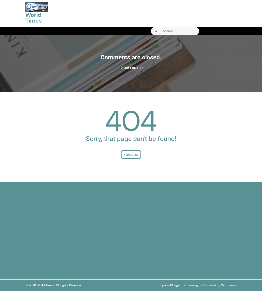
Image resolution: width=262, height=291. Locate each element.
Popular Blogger (170, 285)
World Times (33, 17)
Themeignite (194, 285)
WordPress (228, 285)
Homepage (131, 154)
